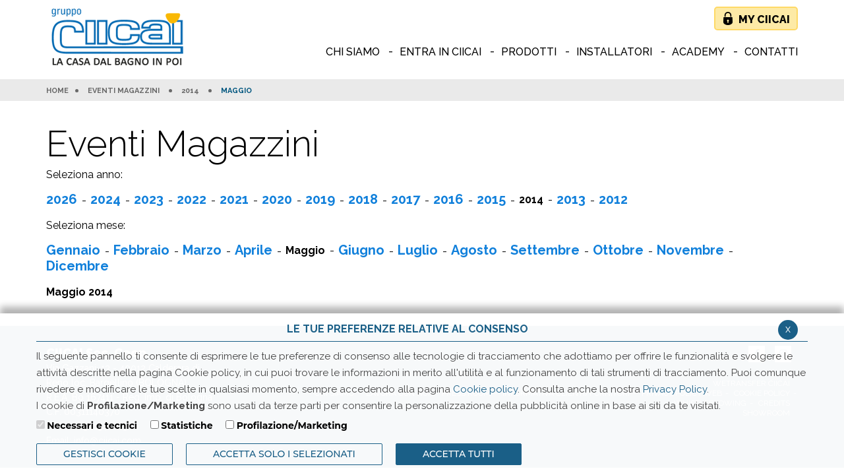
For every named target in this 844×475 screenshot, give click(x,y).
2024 (105, 199)
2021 (234, 199)
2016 (448, 199)
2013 (571, 199)
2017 (405, 199)
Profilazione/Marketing (292, 425)
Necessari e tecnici (92, 425)
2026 (61, 199)
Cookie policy (485, 389)
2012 (613, 199)
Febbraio (141, 250)
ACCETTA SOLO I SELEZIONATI (284, 454)
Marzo (202, 250)
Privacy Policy (675, 389)
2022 (191, 199)
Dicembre (77, 266)
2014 (190, 91)
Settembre (545, 250)
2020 (277, 199)
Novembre (690, 250)
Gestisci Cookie (104, 454)
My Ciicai (764, 19)
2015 (491, 199)
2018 (363, 199)
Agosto (474, 250)
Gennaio (73, 250)
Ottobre (618, 250)
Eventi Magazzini (124, 91)
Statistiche (186, 425)
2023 (149, 199)
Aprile (253, 250)
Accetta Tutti (459, 454)
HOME (57, 91)
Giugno (361, 250)
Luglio (418, 250)
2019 (320, 199)
